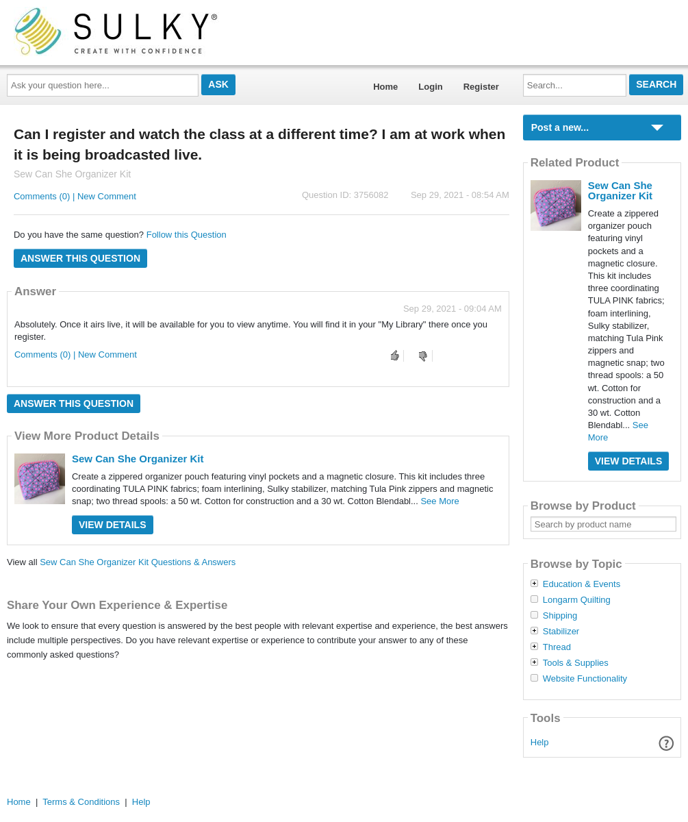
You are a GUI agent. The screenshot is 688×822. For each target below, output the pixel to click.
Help (540, 742)
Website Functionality (585, 679)
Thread (557, 647)
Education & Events (581, 584)
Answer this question (80, 258)
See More (439, 501)
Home (385, 87)
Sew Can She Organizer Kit (138, 458)
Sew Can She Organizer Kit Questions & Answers (137, 562)
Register (481, 87)
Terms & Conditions (81, 802)
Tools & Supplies (576, 663)
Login (430, 87)
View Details (112, 524)
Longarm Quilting (577, 600)
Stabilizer (561, 631)
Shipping (560, 616)
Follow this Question (186, 234)
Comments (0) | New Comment (75, 196)
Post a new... (560, 127)
